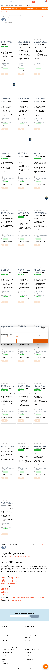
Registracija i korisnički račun (31, 630)
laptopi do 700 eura (5, 592)
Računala (11, 5)
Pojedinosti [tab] (24, 330)
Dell (29, 556)
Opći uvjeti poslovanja (30, 655)
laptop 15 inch (4, 580)
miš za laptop (41, 597)
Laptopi (23, 5)
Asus (26, 556)
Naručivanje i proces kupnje (8, 645)
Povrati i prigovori (5, 655)
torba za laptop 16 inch (13, 581)
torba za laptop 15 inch (13, 580)
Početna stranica (4, 5)
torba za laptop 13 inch (13, 577)
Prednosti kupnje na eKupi (7, 630)
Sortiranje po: (4, 16)
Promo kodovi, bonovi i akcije (8, 649)
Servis (3, 661)
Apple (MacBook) (21, 556)
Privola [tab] (8, 330)
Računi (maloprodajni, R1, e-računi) (9, 647)
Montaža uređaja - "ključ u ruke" (32, 649)
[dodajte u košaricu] (4, 74)
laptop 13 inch (4, 577)
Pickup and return (5, 663)
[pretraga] (33, 2)
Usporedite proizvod (6, 70)
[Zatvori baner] (47, 327)
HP (12, 556)
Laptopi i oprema (17, 5)
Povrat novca (4, 659)
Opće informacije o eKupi (7, 628)
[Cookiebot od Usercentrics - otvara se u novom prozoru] (39, 328)
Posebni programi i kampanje (31, 635)
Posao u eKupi (5, 633)
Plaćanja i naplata (5, 643)
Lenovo (10, 556)
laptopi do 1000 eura (6, 594)
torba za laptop (13, 597)
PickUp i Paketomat (29, 647)
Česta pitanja (28, 628)
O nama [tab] (40, 330)
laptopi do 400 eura (5, 588)
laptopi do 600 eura (5, 591)
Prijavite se (35, 616)
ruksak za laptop (21, 597)
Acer (15, 556)
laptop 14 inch (4, 579)
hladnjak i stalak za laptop (31, 597)
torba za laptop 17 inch (13, 583)
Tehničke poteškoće (29, 633)
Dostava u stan (28, 645)
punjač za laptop (5, 599)
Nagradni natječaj (5, 635)
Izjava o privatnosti (29, 657)
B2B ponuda (27, 637)
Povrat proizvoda (5, 657)
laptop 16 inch (4, 581)
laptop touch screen (16, 600)
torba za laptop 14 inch (13, 579)
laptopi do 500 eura (5, 589)
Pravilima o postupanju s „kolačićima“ (12, 336)
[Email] (19, 616)
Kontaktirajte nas (29, 659)
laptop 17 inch (4, 583)
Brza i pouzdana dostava (30, 643)
